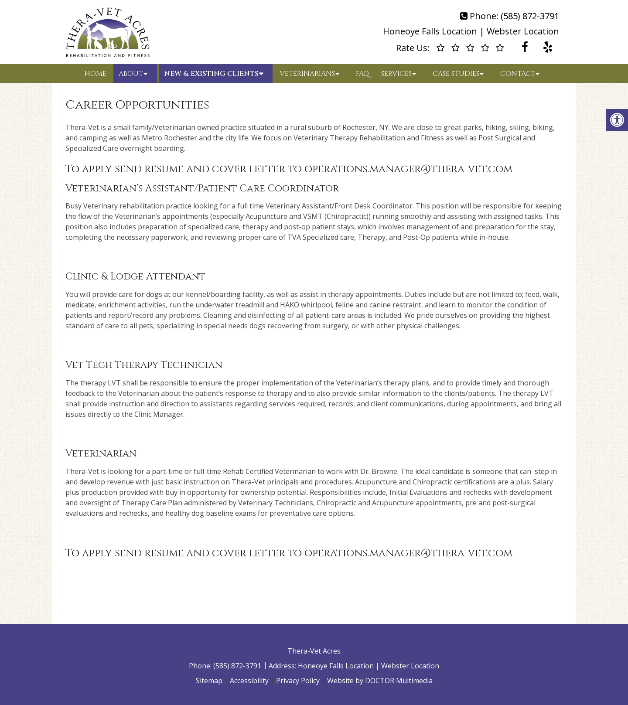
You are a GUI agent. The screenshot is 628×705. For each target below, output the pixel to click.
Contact (517, 73)
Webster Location (523, 31)
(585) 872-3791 (530, 16)
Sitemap (209, 680)
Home (95, 73)
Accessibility (249, 680)
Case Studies (456, 73)
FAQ (362, 73)
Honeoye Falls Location (430, 31)
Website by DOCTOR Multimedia (380, 680)
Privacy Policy (298, 680)
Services (396, 73)
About (131, 73)
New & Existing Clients (211, 73)
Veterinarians (307, 73)
